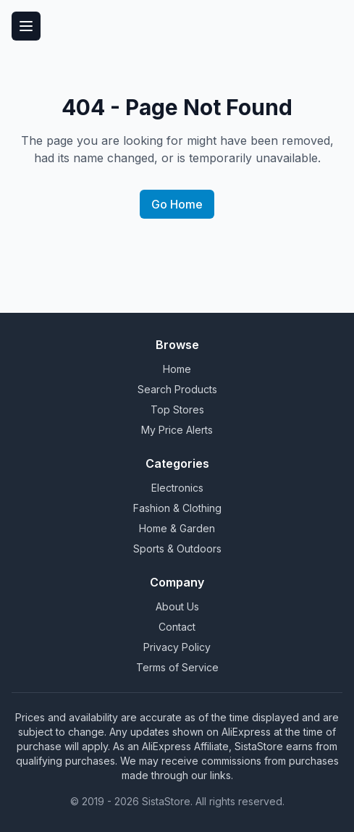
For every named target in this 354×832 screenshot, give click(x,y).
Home (177, 369)
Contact (177, 627)
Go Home (177, 204)
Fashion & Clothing (177, 508)
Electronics (177, 488)
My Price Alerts (177, 430)
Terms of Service (177, 667)
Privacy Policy (177, 647)
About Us (177, 606)
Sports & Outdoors (177, 548)
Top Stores (177, 409)
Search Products (177, 389)
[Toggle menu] (26, 26)
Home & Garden (177, 528)
